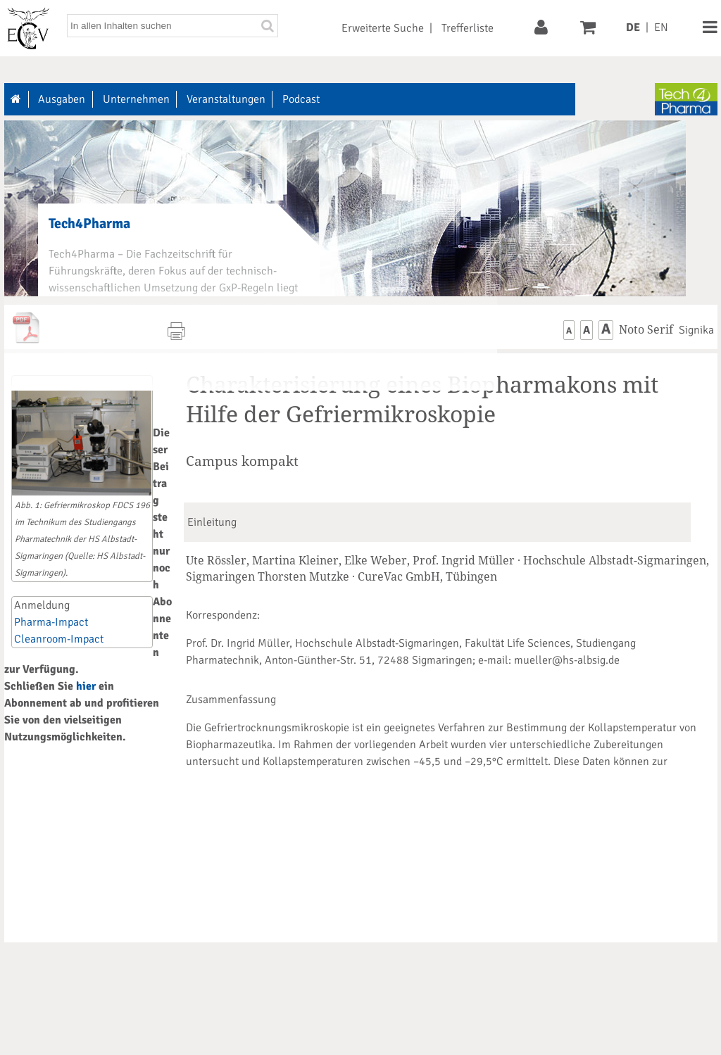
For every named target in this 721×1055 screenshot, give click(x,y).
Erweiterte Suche (382, 28)
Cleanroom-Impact (59, 639)
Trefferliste (467, 28)
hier (86, 686)
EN (661, 27)
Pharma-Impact (51, 622)
